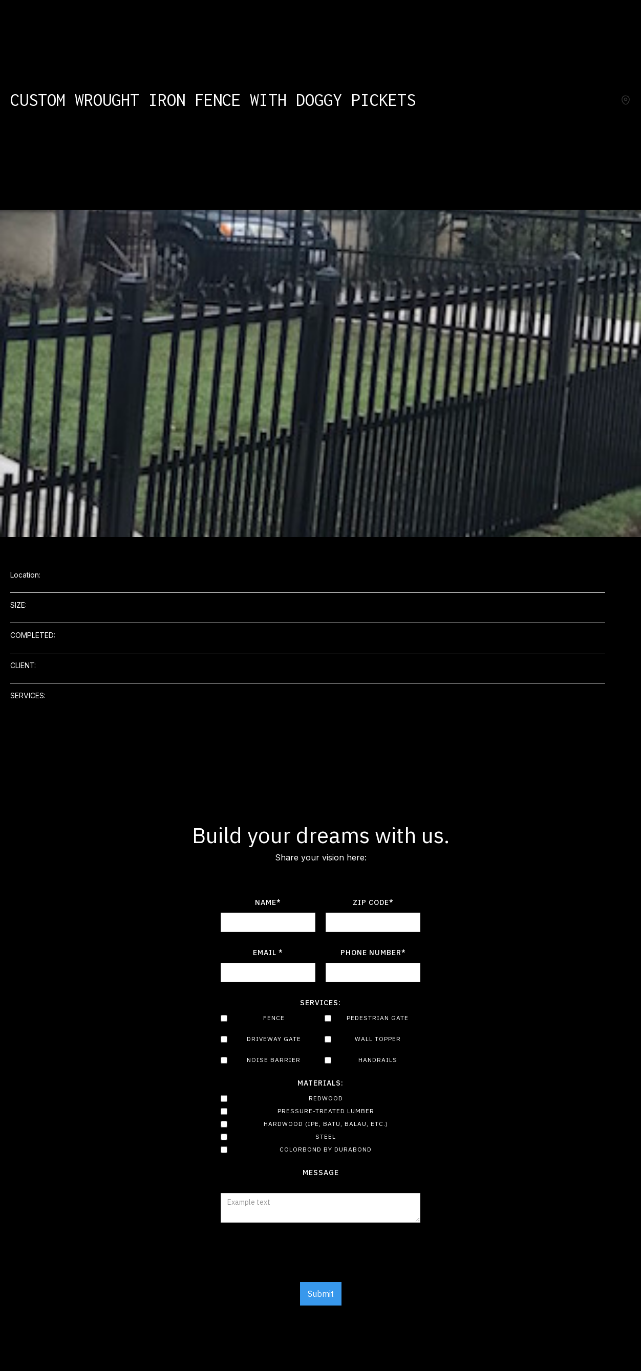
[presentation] (320, 1258)
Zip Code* (373, 902)
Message (321, 1172)
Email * (268, 952)
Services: (320, 1002)
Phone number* (373, 952)
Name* (268, 902)
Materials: (320, 1083)
